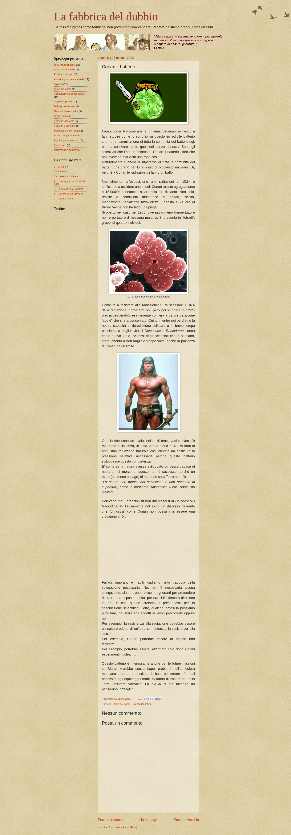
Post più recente (110, 820)
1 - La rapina (61, 166)
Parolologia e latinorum (66, 140)
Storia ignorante (62, 89)
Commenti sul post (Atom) (123, 827)
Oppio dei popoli (122, 704)
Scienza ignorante (142, 704)
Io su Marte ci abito (64, 64)
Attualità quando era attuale (69, 79)
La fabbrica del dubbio (106, 16)
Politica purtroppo (63, 74)
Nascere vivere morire (66, 111)
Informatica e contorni (66, 149)
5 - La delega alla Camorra (68, 188)
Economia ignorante (65, 135)
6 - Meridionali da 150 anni (68, 193)
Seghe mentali (62, 116)
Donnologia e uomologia (67, 130)
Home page (148, 820)
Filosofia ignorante (64, 121)
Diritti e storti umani (64, 106)
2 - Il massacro (62, 171)
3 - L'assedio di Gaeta (66, 176)
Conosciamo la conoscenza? (70, 93)
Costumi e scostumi (64, 125)
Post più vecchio (186, 820)
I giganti (58, 84)
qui (134, 689)
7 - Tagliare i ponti (63, 198)
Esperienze (60, 145)
